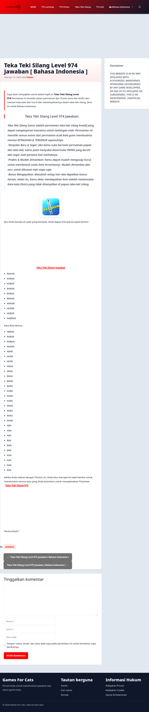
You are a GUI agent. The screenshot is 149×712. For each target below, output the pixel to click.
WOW (33, 6)
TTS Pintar (64, 6)
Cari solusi (66, 690)
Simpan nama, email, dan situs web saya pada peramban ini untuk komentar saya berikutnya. (51, 645)
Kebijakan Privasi (115, 685)
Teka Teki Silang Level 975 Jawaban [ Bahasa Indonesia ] (36, 565)
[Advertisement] (74, 34)
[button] (140, 7)
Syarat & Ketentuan (116, 694)
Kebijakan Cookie (115, 690)
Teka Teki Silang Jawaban (50, 267)
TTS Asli (100, 6)
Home (64, 685)
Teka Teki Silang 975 (16, 485)
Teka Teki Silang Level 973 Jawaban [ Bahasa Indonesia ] (39, 557)
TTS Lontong (47, 6)
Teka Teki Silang (83, 6)
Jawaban (9, 546)
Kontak (64, 694)
